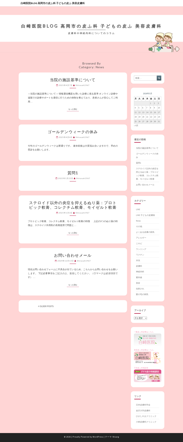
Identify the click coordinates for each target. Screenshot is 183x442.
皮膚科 (139, 266)
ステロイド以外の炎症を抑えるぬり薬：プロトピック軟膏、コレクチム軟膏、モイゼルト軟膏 (73, 204)
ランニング (141, 249)
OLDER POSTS (46, 306)
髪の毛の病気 (142, 294)
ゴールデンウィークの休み (73, 131)
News (138, 220)
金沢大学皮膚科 (143, 410)
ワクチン (140, 254)
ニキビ (139, 243)
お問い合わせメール (73, 255)
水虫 (138, 260)
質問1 (72, 172)
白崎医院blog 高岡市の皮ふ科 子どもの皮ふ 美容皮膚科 (53, 3)
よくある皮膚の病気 (145, 232)
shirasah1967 (82, 85)
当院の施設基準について (73, 79)
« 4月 (136, 125)
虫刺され (140, 288)
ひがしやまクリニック (146, 416)
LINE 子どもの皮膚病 (145, 215)
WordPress (98, 436)
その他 (139, 226)
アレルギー (141, 237)
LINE (138, 209)
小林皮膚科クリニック (146, 421)
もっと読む (73, 109)
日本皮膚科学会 (143, 404)
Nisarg (116, 436)
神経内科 (140, 271)
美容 (138, 283)
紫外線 (139, 277)
